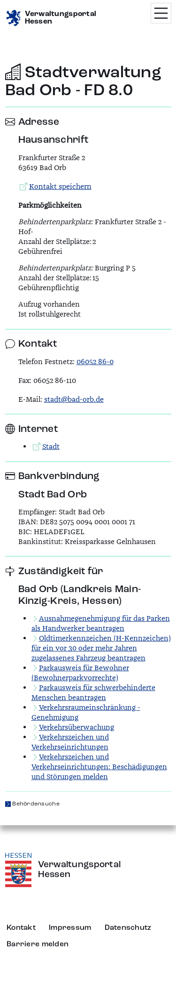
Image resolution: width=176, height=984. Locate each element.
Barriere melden (38, 944)
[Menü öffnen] (161, 13)
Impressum (70, 928)
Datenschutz (128, 928)
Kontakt (21, 928)
